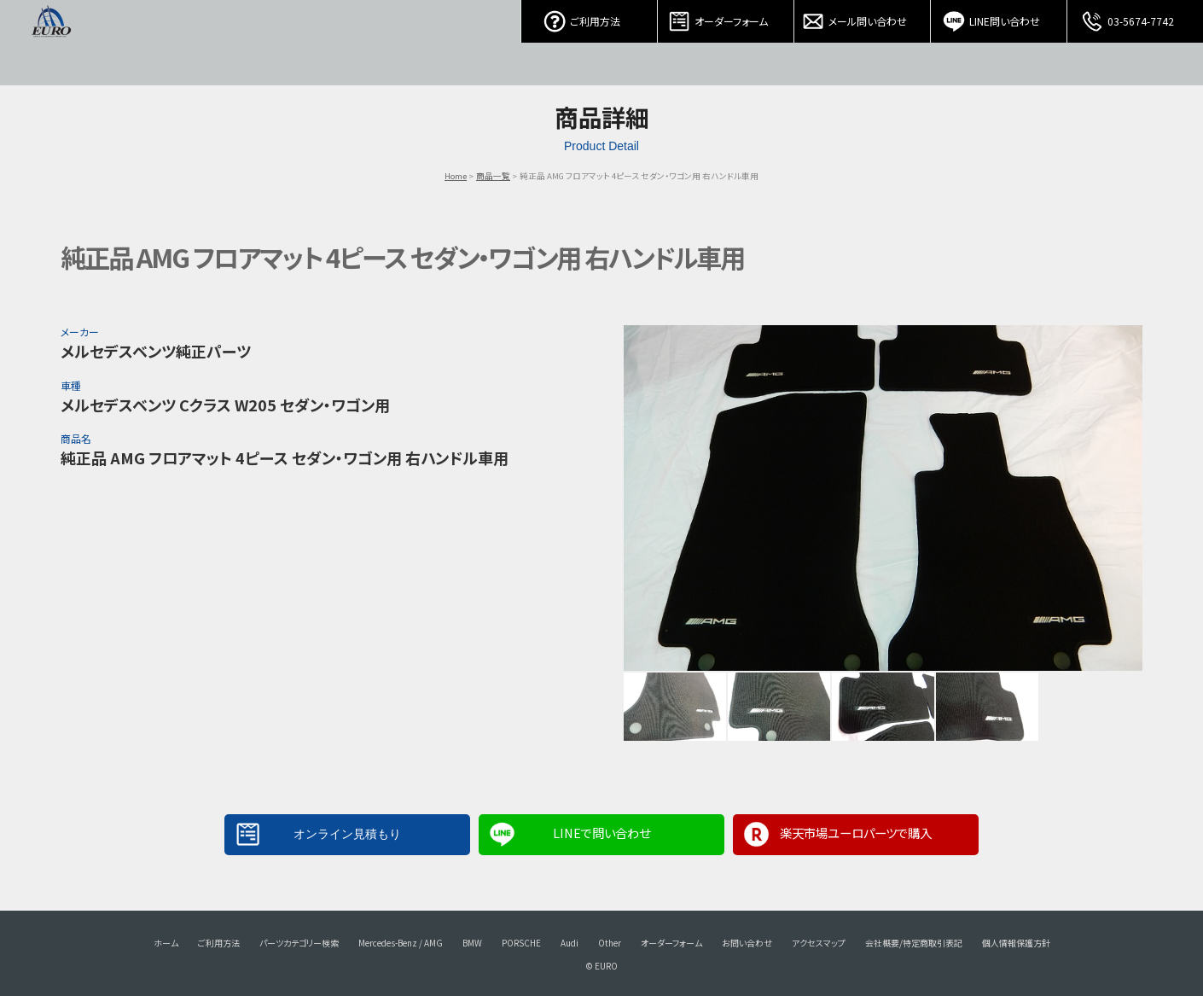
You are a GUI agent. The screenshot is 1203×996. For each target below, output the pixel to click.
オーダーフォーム (726, 17)
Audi (569, 942)
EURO (51, 42)
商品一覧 (493, 176)
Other (609, 942)
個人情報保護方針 (1016, 942)
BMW (472, 942)
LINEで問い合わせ (601, 833)
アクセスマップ (819, 942)
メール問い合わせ (862, 17)
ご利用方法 (589, 17)
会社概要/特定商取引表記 (913, 942)
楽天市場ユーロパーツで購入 (856, 833)
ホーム (166, 942)
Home (456, 176)
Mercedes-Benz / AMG (400, 942)
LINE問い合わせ (999, 17)
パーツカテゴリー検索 (299, 942)
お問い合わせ (747, 942)
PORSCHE (521, 942)
